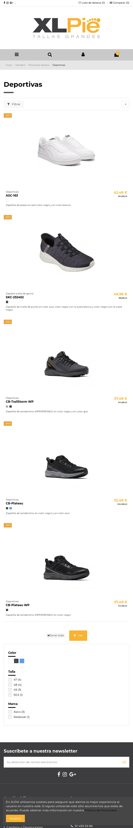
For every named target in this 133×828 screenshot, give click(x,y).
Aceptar (15, 818)
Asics (19, 712)
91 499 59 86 (84, 826)
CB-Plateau (14, 503)
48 (17, 684)
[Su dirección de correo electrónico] (61, 762)
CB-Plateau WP (18, 605)
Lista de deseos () (92, 2)
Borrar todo (55, 635)
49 (17, 689)
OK (78, 635)
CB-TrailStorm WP (20, 401)
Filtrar (13, 104)
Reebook (22, 717)
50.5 (18, 695)
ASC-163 (12, 195)
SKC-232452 (15, 297)
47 (17, 679)
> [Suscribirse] (123, 762)
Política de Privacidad (100, 810)
